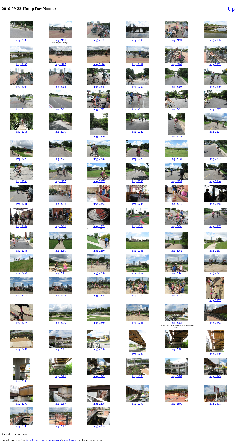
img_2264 (21, 272)
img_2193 (137, 38)
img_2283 (215, 321)
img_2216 (176, 108)
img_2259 (60, 249)
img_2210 (21, 108)
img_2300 (176, 402)
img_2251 (60, 225)
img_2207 (137, 85)
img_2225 (21, 157)
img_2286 (98, 347)
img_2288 (176, 347)
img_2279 (60, 321)
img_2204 (60, 85)
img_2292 (98, 375)
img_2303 (60, 424)
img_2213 (137, 108)
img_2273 (60, 294)
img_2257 (215, 225)
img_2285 (60, 347)
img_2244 (137, 202)
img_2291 (60, 375)
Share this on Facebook (14, 434)
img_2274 (98, 294)
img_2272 (21, 294)
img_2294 (176, 375)
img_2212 (98, 108)
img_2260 (98, 249)
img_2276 (176, 294)
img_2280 (98, 321)
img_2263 (215, 249)
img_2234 (21, 180)
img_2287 (137, 352)
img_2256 (176, 225)
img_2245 (176, 202)
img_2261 (137, 249)
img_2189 (21, 38)
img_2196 (21, 63)
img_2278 (21, 321)
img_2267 (137, 272)
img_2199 (137, 63)
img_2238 (137, 180)
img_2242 (60, 202)
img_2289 (215, 352)
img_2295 (215, 375)
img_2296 (21, 402)
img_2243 (98, 202)
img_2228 (98, 157)
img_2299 (137, 402)
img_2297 (60, 402)
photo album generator (35, 440)
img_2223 (176, 135)
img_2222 (137, 130)
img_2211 (60, 108)
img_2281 (137, 321)
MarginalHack (54, 440)
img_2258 (21, 249)
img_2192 (98, 38)
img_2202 (215, 63)
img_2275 (137, 294)
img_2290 (21, 380)
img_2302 (21, 424)
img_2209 (215, 85)
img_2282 (176, 321)
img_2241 (21, 202)
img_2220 (99, 135)
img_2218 (21, 130)
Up (231, 9)
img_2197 (60, 63)
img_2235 (60, 180)
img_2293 (137, 375)
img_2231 (176, 157)
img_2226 (60, 157)
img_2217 (215, 108)
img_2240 (215, 180)
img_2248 (215, 202)
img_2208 (176, 85)
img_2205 (98, 85)
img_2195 (215, 38)
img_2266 (98, 272)
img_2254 (137, 225)
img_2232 (215, 157)
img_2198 (98, 63)
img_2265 (60, 272)
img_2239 (176, 180)
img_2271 (215, 272)
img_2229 (137, 157)
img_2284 (21, 347)
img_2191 (60, 38)
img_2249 (21, 225)
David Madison (71, 440)
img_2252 (98, 225)
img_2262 (176, 249)
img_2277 (215, 299)
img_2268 (176, 272)
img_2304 (98, 424)
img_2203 (21, 85)
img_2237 (98, 180)
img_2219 (60, 130)
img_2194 (176, 38)
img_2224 (215, 130)
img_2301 (215, 402)
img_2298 (98, 402)
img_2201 (176, 63)
